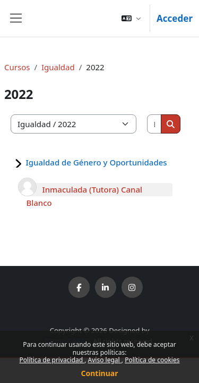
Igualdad (58, 67)
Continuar (99, 373)
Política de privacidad (52, 359)
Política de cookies (152, 359)
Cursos (17, 67)
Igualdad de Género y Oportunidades (96, 162)
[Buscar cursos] (154, 124)
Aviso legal (105, 359)
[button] (131, 18)
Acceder (175, 18)
